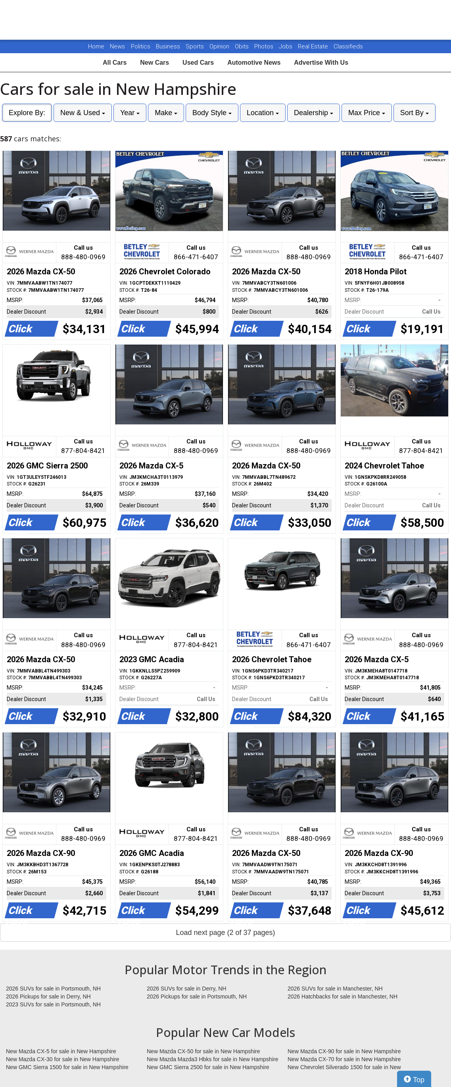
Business (169, 46)
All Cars (115, 62)
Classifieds (348, 46)
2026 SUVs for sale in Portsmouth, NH (53, 988)
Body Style (212, 113)
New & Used (82, 113)
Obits (242, 46)
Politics (140, 46)
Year (130, 113)
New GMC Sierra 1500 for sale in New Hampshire (67, 1067)
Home (96, 46)
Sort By (414, 113)
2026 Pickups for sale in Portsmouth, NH (197, 996)
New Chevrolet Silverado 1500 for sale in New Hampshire (344, 1067)
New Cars (154, 62)
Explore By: (27, 113)
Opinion (220, 46)
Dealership (313, 113)
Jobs (286, 46)
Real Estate (314, 46)
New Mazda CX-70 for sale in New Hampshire (344, 1059)
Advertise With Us (321, 62)
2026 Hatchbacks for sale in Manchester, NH (342, 996)
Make (166, 113)
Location (263, 113)
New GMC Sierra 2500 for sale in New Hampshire (208, 1067)
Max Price (366, 113)
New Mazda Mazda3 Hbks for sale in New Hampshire (212, 1059)
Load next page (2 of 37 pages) (225, 933)
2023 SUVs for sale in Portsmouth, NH (53, 1004)
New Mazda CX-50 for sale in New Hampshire (203, 1051)
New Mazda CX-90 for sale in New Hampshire (344, 1051)
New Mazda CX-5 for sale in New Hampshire (61, 1051)
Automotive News (253, 62)
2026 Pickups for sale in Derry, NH (48, 996)
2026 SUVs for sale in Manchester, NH (335, 988)
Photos (264, 46)
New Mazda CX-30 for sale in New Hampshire (62, 1059)
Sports (195, 46)
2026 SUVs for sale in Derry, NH (186, 988)
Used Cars (198, 62)
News (117, 46)
